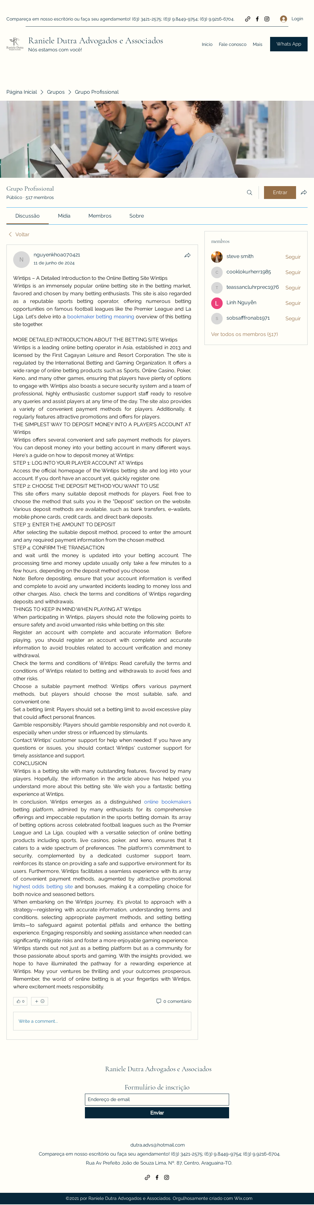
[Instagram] (267, 19)
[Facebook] (257, 19)
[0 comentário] (173, 1001)
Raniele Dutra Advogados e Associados (95, 40)
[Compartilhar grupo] (304, 192)
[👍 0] (20, 1001)
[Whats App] (289, 44)
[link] (27, 216)
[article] (102, 642)
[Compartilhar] (187, 255)
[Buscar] (249, 192)
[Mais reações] (39, 1001)
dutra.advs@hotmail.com (157, 1145)
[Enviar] (157, 1112)
